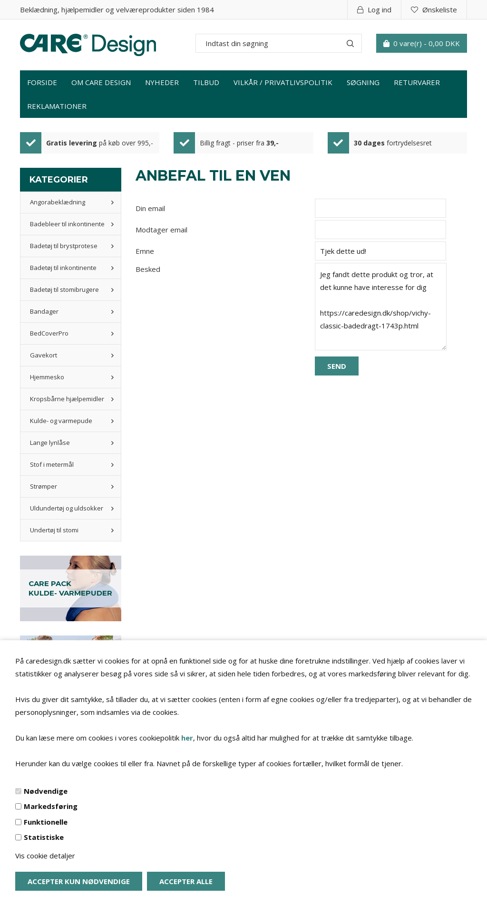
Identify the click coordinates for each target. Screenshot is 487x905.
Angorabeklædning (57, 202)
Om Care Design (101, 82)
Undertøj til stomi (54, 530)
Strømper (43, 486)
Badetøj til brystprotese (63, 245)
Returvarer (417, 82)
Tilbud (206, 82)
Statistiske (44, 837)
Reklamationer (57, 106)
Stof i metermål (52, 464)
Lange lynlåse (50, 442)
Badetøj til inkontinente (63, 267)
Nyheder (162, 82)
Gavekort (43, 355)
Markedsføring (51, 806)
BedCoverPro (49, 333)
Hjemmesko (47, 377)
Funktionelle (46, 822)
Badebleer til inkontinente (67, 224)
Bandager (44, 311)
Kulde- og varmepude (61, 420)
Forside (42, 82)
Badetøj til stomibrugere (64, 289)
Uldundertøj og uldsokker (66, 508)
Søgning (363, 82)
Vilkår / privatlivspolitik (283, 82)
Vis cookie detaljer (45, 855)
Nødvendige (46, 791)
